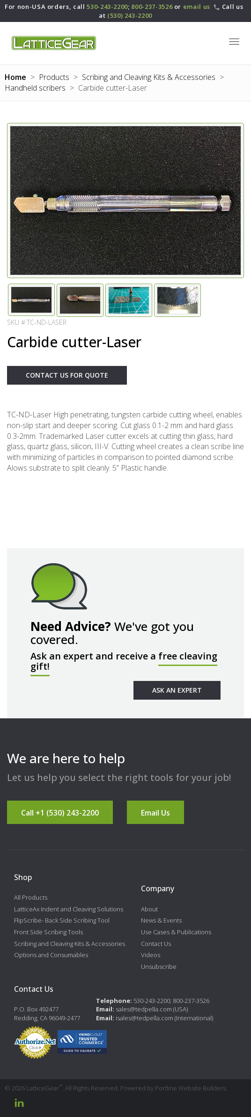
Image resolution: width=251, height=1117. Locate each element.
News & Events (161, 920)
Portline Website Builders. (191, 1088)
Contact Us (156, 943)
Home (15, 77)
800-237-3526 (151, 6)
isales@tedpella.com (144, 1018)
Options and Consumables (51, 955)
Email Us (155, 813)
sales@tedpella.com (144, 1009)
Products (54, 77)
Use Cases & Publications (176, 932)
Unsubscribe (159, 966)
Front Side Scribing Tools (48, 932)
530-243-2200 (107, 6)
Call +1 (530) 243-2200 (60, 813)
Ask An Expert (177, 690)
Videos (150, 955)
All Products (30, 897)
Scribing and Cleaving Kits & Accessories (148, 77)
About (149, 909)
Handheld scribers (35, 88)
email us (196, 6)
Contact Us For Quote (67, 375)
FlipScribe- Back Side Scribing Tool (62, 920)
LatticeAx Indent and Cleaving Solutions (68, 909)
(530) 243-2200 (129, 15)
